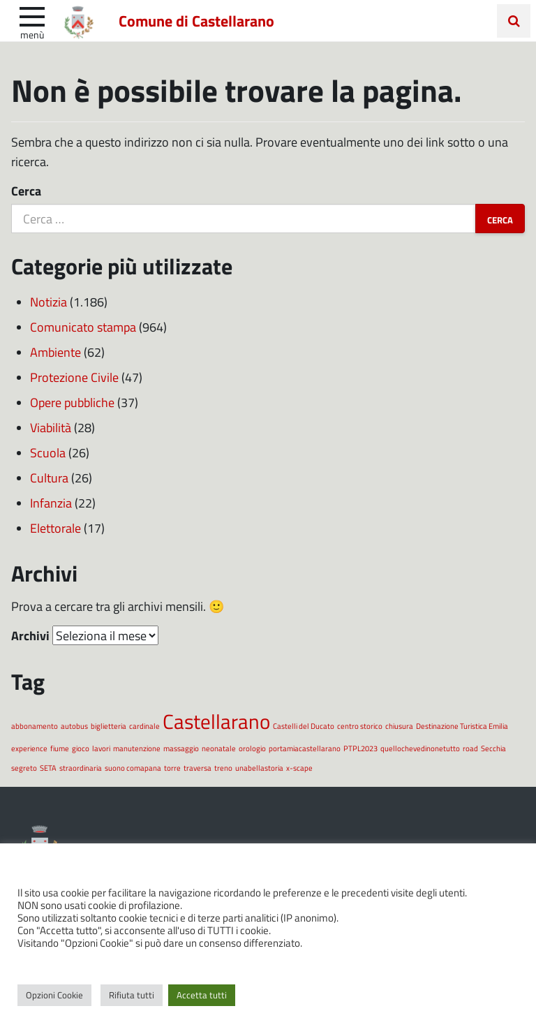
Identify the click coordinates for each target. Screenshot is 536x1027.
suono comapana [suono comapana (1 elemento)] (133, 767)
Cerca (26, 191)
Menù (32, 34)
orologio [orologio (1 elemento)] (252, 748)
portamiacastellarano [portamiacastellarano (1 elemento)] (305, 748)
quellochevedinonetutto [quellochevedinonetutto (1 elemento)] (420, 748)
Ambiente (55, 351)
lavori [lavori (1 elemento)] (101, 748)
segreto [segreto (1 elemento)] (24, 767)
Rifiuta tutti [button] (131, 995)
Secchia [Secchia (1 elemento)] (493, 748)
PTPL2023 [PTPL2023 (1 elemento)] (360, 748)
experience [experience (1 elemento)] (29, 748)
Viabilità (50, 427)
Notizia (48, 301)
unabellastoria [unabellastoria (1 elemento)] (259, 767)
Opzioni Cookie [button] (54, 995)
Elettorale (55, 527)
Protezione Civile (74, 377)
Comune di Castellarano (196, 20)
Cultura (49, 477)
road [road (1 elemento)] (470, 748)
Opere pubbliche (72, 402)
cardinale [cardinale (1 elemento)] (144, 726)
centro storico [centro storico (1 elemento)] (359, 726)
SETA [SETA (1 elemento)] (48, 767)
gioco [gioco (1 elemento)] (80, 748)
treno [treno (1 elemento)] (223, 767)
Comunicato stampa (83, 326)
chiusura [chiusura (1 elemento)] (399, 726)
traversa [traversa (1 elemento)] (197, 767)
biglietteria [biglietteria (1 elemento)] (108, 726)
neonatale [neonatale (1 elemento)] (219, 748)
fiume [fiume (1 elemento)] (59, 748)
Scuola (48, 452)
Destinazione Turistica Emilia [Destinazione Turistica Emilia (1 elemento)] (462, 726)
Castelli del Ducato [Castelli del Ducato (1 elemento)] (303, 726)
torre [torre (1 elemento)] (172, 767)
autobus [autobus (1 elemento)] (74, 726)
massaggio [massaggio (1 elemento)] (181, 748)
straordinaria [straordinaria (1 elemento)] (80, 767)
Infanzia (51, 502)
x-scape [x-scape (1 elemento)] (299, 767)
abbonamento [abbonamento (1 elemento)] (34, 726)
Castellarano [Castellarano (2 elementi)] (216, 721)
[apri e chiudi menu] (32, 15)
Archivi (30, 635)
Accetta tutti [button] (202, 995)
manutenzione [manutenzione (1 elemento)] (137, 748)
